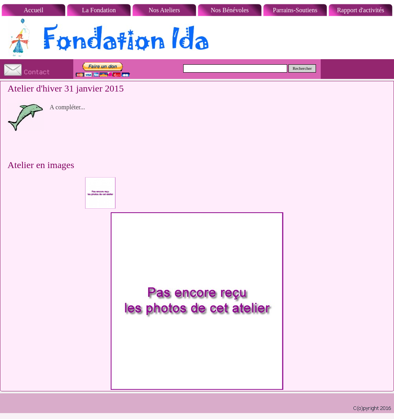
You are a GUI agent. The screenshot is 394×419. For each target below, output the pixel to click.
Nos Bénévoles (230, 10)
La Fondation (99, 10)
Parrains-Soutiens (295, 10)
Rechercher (302, 68)
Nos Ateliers (164, 10)
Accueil (33, 10)
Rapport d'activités (360, 10)
